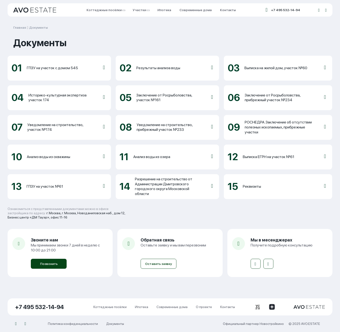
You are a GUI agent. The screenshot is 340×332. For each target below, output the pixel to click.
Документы (38, 27)
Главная (19, 27)
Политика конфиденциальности (73, 324)
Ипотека (164, 10)
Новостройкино (272, 324)
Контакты (228, 10)
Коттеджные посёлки (106, 10)
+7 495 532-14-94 (285, 10)
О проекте (204, 307)
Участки (141, 10)
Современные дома (195, 10)
